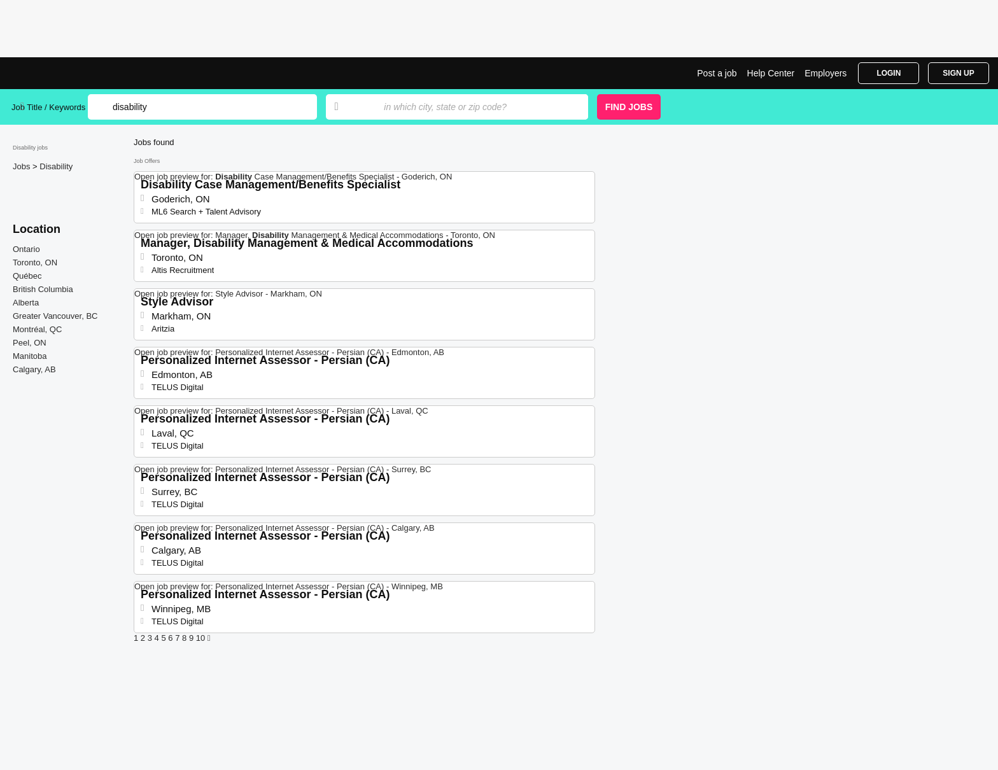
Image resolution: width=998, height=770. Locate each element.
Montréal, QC (37, 329)
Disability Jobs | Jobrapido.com (59, 73)
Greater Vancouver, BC (55, 316)
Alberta (26, 302)
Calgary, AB (34, 369)
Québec (27, 276)
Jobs (22, 166)
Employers (826, 73)
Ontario (26, 249)
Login (888, 73)
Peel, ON (29, 342)
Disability (56, 166)
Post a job (716, 73)
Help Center (771, 73)
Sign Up (958, 73)
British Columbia (43, 289)
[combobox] (473, 107)
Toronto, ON (35, 262)
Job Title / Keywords (48, 107)
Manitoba (29, 356)
